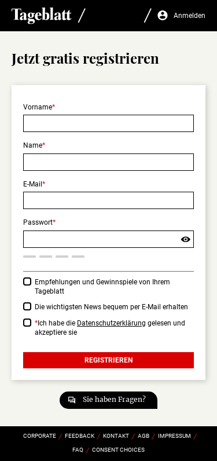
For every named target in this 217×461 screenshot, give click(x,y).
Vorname (37, 107)
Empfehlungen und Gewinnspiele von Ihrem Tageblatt (102, 287)
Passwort (38, 222)
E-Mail (32, 184)
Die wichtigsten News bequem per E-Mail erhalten (111, 307)
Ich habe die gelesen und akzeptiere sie (110, 328)
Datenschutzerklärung (111, 323)
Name (32, 145)
